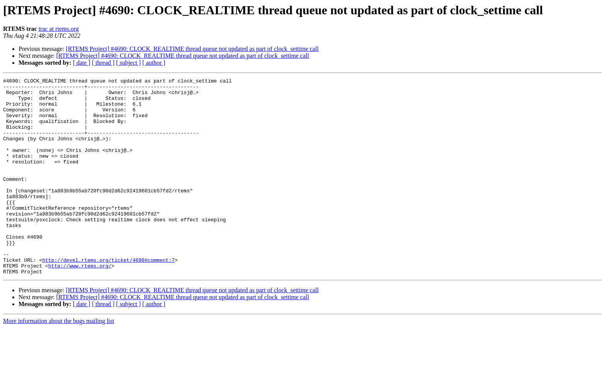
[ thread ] (103, 62)
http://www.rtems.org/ (80, 303)
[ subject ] (128, 62)
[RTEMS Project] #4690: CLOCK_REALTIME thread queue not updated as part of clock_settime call (192, 48)
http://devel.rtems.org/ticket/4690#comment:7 (108, 296)
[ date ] (81, 62)
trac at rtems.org (59, 28)
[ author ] (154, 62)
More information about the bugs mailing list (58, 360)
